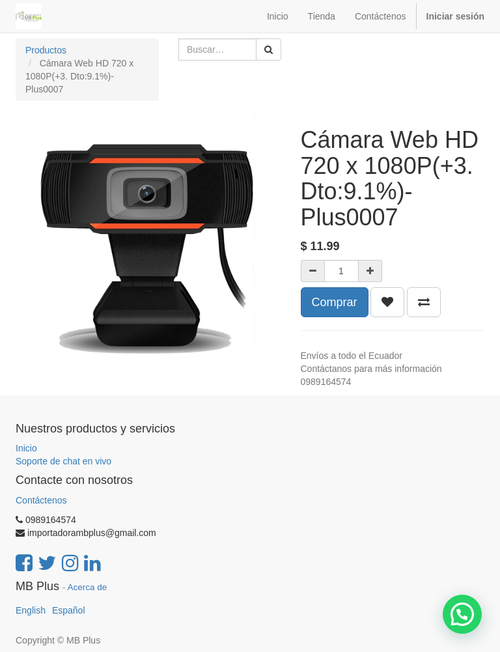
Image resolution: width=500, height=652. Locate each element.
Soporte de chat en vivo (63, 461)
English (31, 610)
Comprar (334, 302)
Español (68, 610)
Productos (45, 50)
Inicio (26, 448)
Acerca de (87, 587)
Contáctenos (41, 500)
